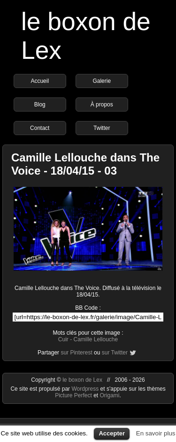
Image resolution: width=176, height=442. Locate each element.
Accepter (112, 433)
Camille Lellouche (95, 339)
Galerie (101, 81)
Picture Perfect (73, 395)
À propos (102, 104)
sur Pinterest (76, 352)
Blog (40, 104)
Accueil (40, 81)
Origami (110, 395)
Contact (39, 128)
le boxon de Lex (82, 380)
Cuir (63, 339)
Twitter (101, 128)
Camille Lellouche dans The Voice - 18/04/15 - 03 (85, 164)
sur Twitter (115, 352)
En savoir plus (156, 433)
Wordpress (85, 389)
